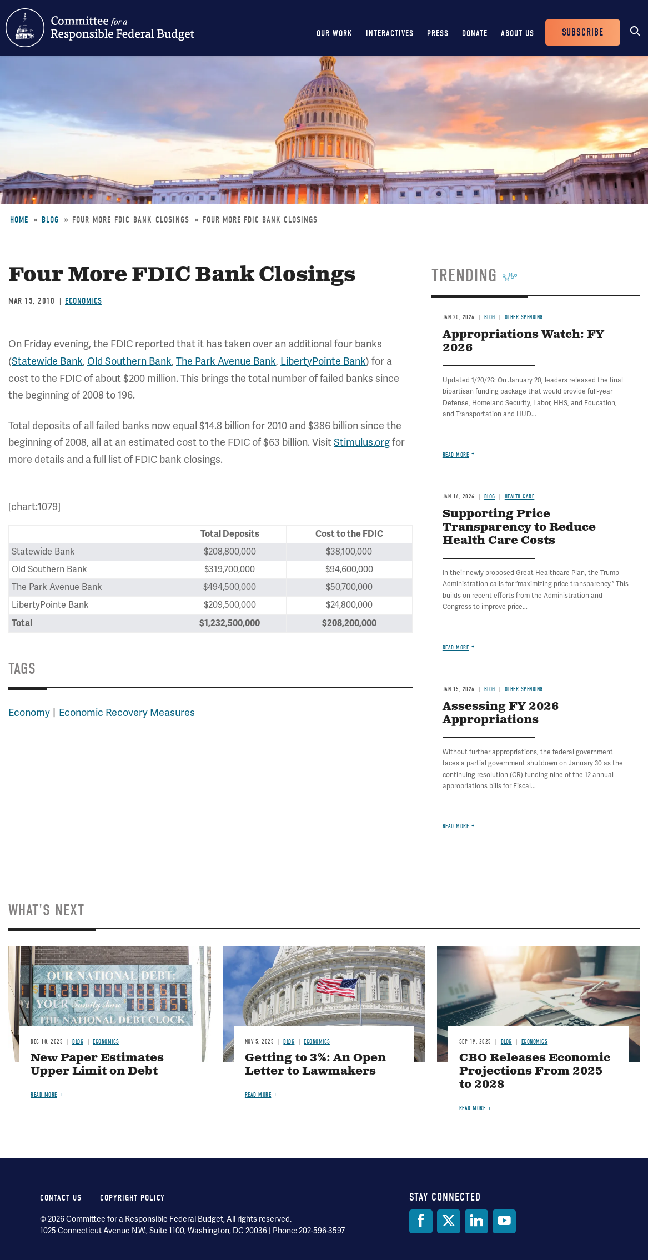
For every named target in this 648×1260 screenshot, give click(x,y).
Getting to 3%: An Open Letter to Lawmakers (315, 1065)
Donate (475, 33)
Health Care (520, 496)
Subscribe (583, 32)
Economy (29, 713)
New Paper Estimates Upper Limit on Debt (97, 1065)
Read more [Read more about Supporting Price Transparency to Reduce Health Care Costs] (456, 647)
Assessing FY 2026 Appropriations (501, 713)
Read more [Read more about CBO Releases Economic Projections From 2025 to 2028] (472, 1108)
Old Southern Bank (129, 361)
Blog (50, 220)
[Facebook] (421, 1221)
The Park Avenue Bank (226, 361)
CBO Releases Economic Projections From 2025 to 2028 (534, 1071)
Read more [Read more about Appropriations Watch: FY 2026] (456, 454)
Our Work (335, 33)
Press (438, 33)
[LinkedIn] (476, 1221)
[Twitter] (448, 1221)
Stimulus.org (362, 442)
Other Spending (524, 317)
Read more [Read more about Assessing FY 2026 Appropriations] (456, 826)
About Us (517, 33)
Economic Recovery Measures (127, 713)
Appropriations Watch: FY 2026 (523, 341)
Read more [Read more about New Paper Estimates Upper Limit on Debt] (44, 1094)
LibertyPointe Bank (323, 361)
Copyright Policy (132, 1198)
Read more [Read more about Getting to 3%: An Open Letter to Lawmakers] (258, 1094)
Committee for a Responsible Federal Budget (100, 27)
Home (19, 220)
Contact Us (61, 1198)
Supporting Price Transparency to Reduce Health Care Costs (519, 527)
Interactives (390, 33)
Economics (83, 301)
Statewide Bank (47, 361)
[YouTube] (504, 1221)
